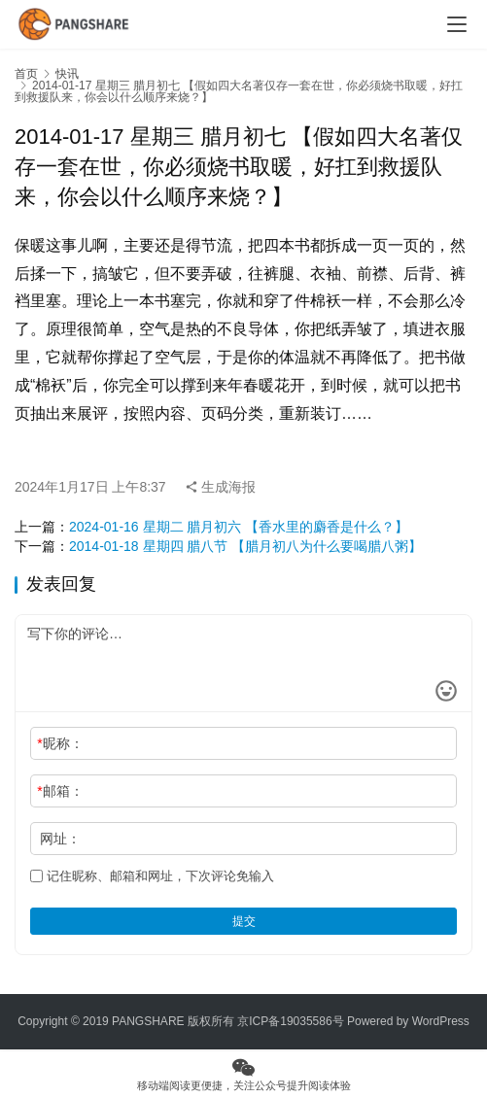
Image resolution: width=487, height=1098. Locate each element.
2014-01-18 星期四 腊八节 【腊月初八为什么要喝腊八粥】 (245, 546)
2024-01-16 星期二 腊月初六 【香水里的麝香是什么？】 (238, 526)
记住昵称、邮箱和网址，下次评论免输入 (152, 876)
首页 (26, 74)
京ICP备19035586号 (290, 1021)
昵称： (60, 743)
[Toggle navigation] (456, 24)
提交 (244, 921)
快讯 (67, 74)
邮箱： (60, 791)
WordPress (441, 1021)
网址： (60, 838)
